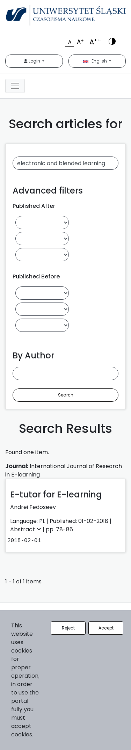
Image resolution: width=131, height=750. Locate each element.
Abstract (26, 529)
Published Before (36, 276)
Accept (106, 628)
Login (32, 61)
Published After (34, 206)
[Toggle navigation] (15, 86)
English (95, 61)
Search (65, 395)
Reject (68, 628)
